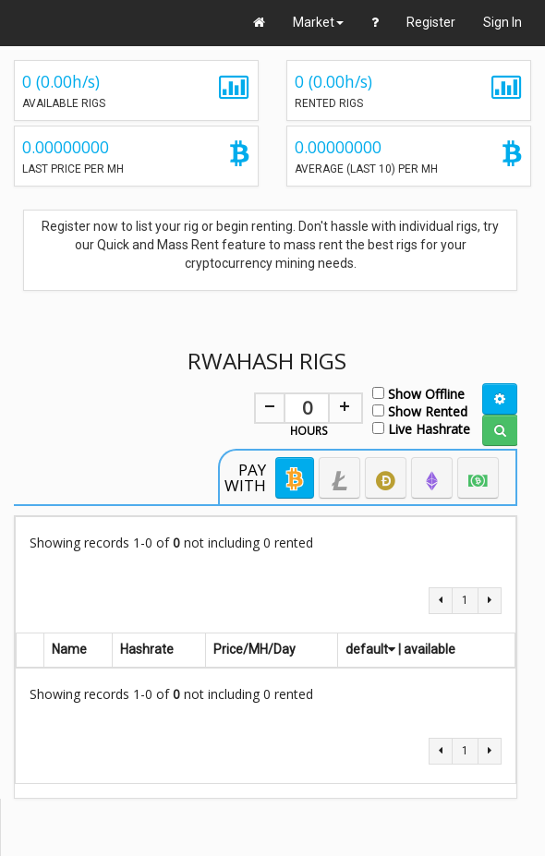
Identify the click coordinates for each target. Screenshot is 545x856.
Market (318, 22)
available (429, 649)
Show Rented (419, 410)
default (370, 649)
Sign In (502, 22)
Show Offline (418, 393)
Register (430, 22)
